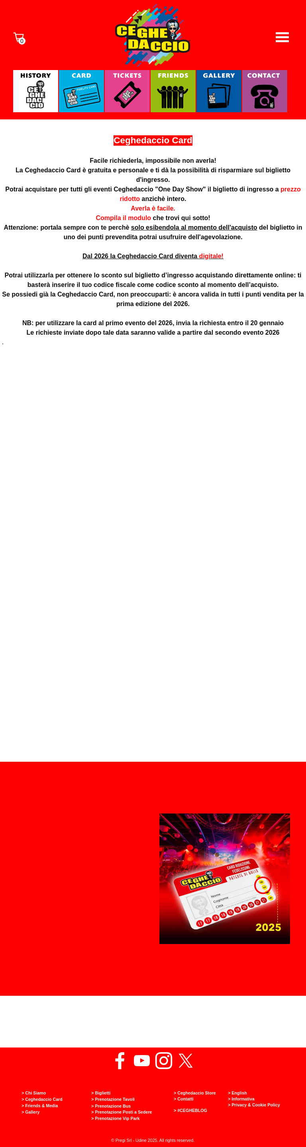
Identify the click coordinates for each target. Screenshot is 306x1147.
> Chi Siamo (34, 1092)
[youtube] (142, 1061)
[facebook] (120, 1061)
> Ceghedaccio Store (195, 1092)
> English (237, 1092)
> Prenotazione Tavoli (113, 1099)
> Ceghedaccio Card (42, 1099)
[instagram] (164, 1061)
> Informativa (241, 1098)
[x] (186, 1061)
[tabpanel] (153, 256)
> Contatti (183, 1098)
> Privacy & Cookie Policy (254, 1104)
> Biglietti (100, 1092)
